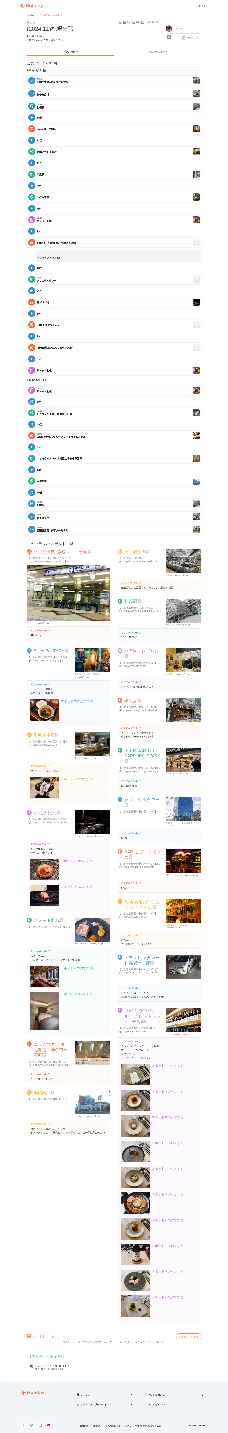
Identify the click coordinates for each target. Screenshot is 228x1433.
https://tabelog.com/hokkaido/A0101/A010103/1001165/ (154, 710)
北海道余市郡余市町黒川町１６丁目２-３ (55, 1099)
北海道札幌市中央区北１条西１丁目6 (144, 662)
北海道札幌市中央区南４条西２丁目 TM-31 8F (149, 863)
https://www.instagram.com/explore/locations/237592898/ (154, 610)
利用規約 (97, 1425)
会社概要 (84, 1425)
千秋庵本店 (44, 735)
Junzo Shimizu (80, 944)
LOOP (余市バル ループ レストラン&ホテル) (142, 1016)
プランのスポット (158, 51)
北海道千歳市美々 (133, 558)
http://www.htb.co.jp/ (134, 666)
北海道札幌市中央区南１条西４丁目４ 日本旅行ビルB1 (63, 657)
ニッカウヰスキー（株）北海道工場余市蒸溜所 (94, 1060)
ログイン (201, 5)
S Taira (168, 773)
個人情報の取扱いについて (118, 1425)
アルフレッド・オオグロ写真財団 (88, 674)
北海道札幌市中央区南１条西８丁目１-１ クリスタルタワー (156, 811)
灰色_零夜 (170, 625)
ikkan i (77, 758)
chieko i (169, 575)
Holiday (31, 6)
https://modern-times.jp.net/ (138, 867)
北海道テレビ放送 (141, 651)
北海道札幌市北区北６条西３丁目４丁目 (145, 607)
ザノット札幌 (46, 920)
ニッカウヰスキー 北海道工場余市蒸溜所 (51, 1050)
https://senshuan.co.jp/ (45, 744)
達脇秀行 (169, 674)
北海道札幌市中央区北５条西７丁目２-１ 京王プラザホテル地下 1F (160, 969)
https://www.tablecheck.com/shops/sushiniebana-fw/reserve (66, 822)
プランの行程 (70, 51)
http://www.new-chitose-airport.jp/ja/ (143, 561)
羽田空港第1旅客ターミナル (60, 552)
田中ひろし (79, 1116)
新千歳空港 (135, 552)
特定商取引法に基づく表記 (148, 1425)
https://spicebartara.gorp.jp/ (48, 660)
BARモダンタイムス (174, 875)
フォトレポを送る (188, 1336)
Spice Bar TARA (48, 650)
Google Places (42, 623)
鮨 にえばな (45, 812)
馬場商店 (42, 1092)
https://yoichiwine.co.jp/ (136, 1031)
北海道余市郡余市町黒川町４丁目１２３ (145, 1028)
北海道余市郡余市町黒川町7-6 (49, 1061)
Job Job (169, 981)
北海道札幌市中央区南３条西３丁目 (52, 741)
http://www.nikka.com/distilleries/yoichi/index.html (60, 1064)
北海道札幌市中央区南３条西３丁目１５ (55, 926)
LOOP (168, 1034)
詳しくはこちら (156, 1341)
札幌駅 (130, 601)
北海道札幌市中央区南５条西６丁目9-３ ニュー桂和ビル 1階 (66, 819)
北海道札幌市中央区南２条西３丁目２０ (145, 767)
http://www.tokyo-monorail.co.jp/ (50, 561)
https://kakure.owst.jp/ (135, 916)
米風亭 (130, 700)
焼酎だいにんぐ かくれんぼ (177, 925)
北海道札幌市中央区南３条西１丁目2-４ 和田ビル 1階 (153, 707)
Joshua (29, 623)
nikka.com (85, 1063)
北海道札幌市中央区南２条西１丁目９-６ (146, 913)
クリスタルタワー (142, 799)
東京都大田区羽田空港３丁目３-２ (52, 558)
